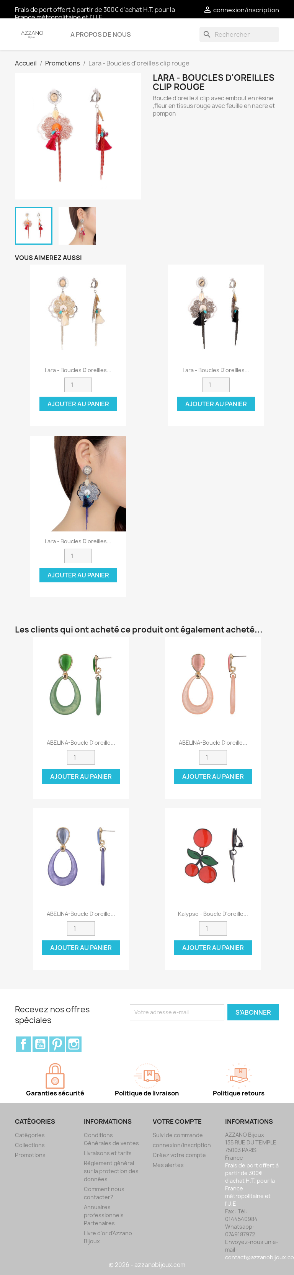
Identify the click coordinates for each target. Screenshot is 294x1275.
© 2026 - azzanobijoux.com (147, 1265)
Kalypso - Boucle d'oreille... (213, 913)
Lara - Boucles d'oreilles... (78, 370)
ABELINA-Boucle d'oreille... (81, 742)
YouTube (40, 1044)
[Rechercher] (239, 34)
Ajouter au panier (78, 404)
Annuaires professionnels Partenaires (104, 1215)
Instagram (74, 1044)
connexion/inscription (182, 1145)
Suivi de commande (178, 1135)
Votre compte (177, 1121)
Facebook (23, 1044)
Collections (30, 1145)
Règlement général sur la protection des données (111, 1171)
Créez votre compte (179, 1155)
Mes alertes (168, 1165)
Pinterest (57, 1044)
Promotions (30, 1155)
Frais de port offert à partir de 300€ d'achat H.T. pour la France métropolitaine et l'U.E (95, 13)
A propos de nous (100, 34)
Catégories (30, 1135)
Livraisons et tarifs (108, 1153)
